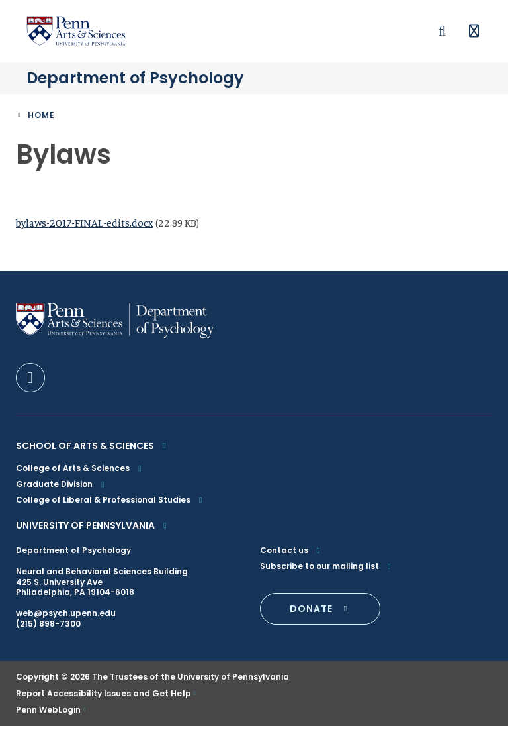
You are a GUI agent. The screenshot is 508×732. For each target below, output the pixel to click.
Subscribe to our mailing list (327, 571)
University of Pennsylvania (93, 530)
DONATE (320, 614)
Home (41, 121)
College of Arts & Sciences (80, 473)
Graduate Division (62, 489)
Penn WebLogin (48, 715)
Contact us (291, 555)
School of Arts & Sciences (92, 451)
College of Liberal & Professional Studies (111, 505)
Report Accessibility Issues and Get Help (103, 699)
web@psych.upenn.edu (66, 619)
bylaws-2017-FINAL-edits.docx (84, 228)
